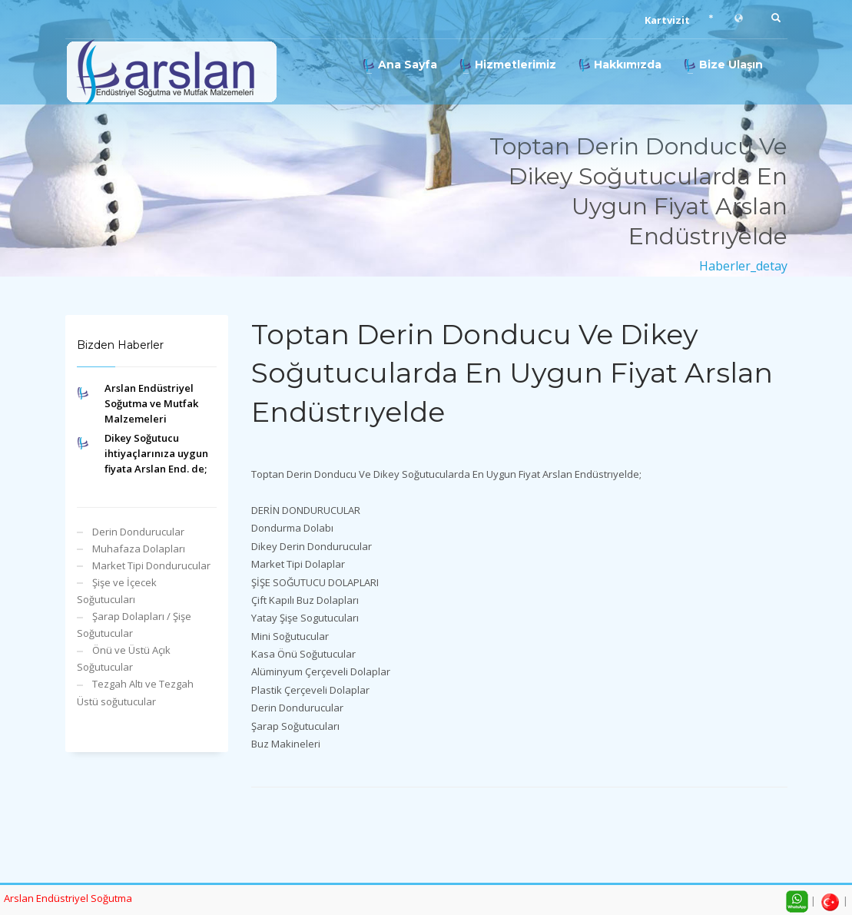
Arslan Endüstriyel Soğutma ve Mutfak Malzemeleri (151, 403)
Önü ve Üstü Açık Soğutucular (124, 658)
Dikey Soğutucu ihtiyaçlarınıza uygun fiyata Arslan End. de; (156, 453)
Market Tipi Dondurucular (151, 565)
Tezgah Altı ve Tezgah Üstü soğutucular (135, 692)
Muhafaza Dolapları (138, 548)
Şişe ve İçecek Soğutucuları (117, 590)
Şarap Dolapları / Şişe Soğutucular (134, 624)
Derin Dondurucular (138, 532)
